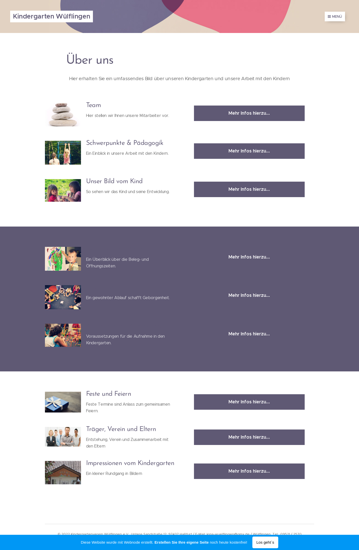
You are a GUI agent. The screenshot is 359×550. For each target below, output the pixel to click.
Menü (335, 16)
